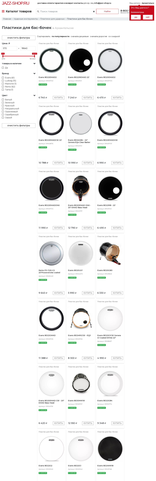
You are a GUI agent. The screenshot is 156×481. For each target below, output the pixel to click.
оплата (50, 3)
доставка (42, 3)
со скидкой (114, 36)
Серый (8, 117)
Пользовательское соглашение (16, 474)
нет (148, 17)
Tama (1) (9, 89)
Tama (78, 444)
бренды (87, 461)
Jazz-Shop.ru (15, 3)
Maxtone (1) (10, 84)
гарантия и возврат (63, 3)
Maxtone (88, 444)
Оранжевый (11, 111)
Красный (9, 105)
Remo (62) (10, 87)
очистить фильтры (18, 37)
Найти (107, 11)
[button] (19, 63)
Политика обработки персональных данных (21, 477)
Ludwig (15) (10, 81)
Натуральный (12, 108)
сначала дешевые (80, 36)
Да (6, 68)
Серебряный (12, 114)
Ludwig (70, 444)
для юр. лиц (97, 3)
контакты (78, 3)
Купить (58, 97)
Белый (8, 99)
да (135, 17)
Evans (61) (10, 78)
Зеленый (9, 102)
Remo (53, 444)
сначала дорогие (98, 36)
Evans (61, 444)
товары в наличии (11, 63)
